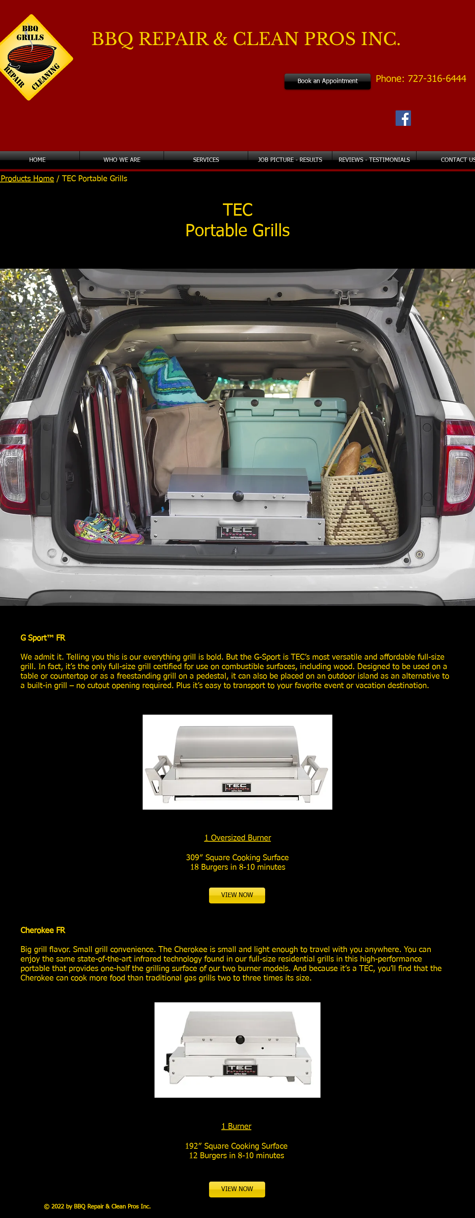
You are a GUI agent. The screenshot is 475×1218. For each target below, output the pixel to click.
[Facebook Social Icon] (403, 118)
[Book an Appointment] (328, 81)
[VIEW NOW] (237, 895)
